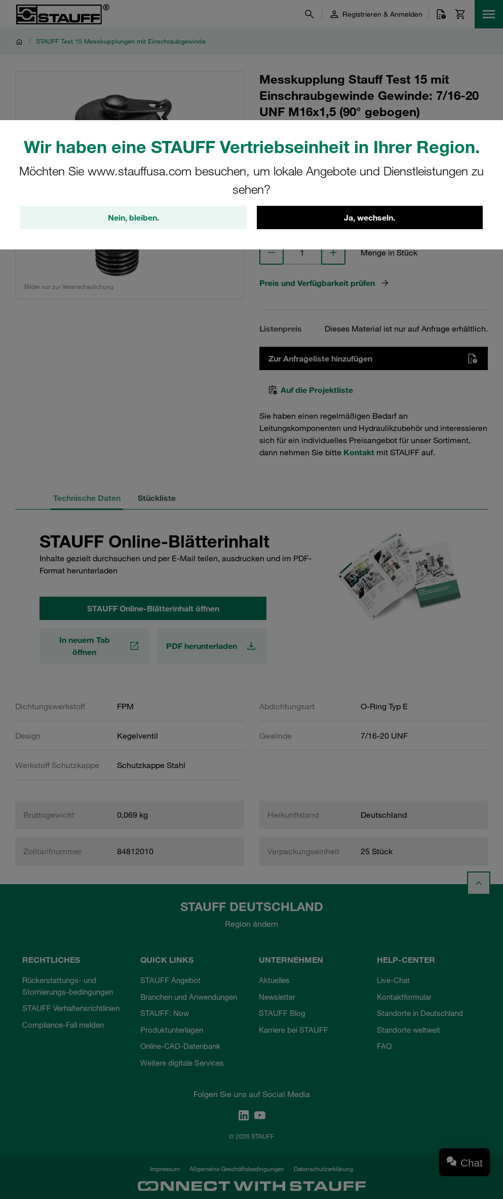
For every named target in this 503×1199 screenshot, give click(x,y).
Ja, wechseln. (369, 218)
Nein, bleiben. (133, 218)
